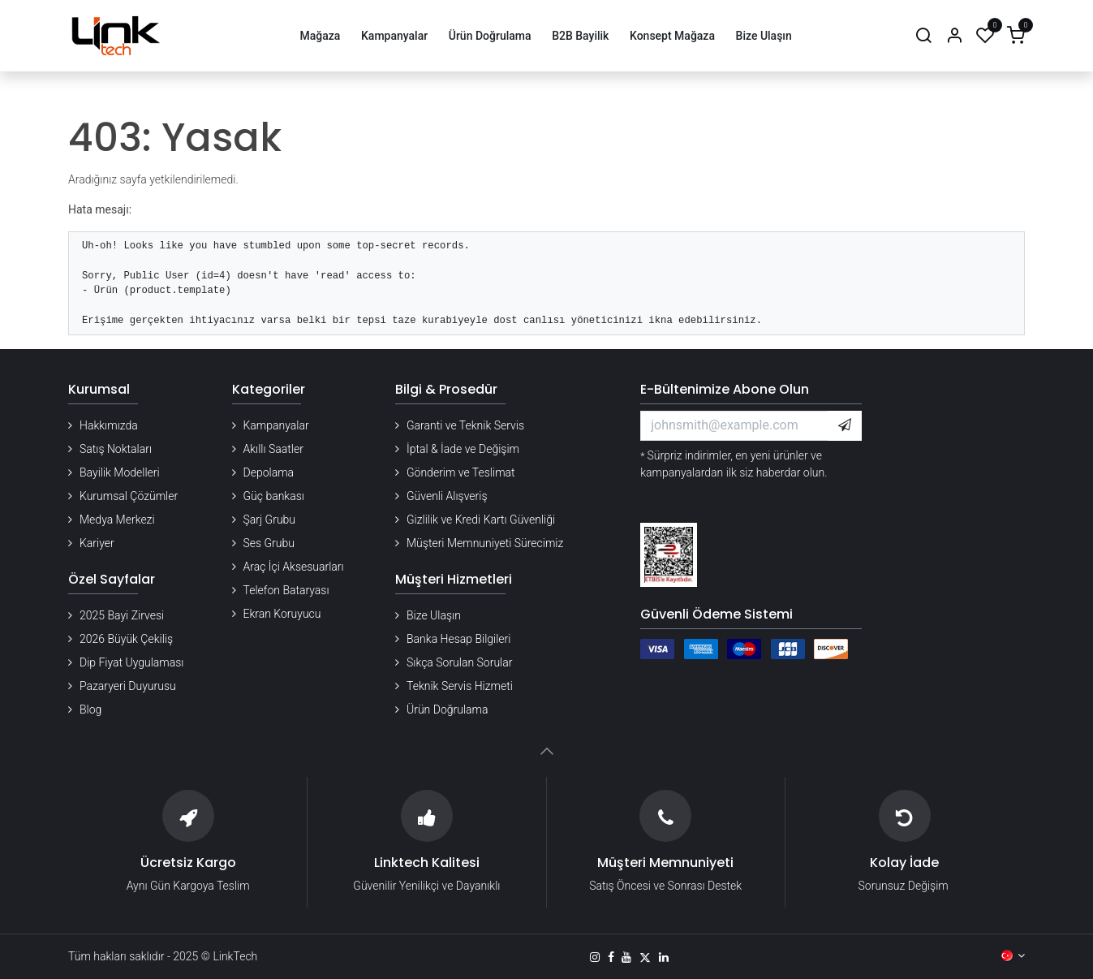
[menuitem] (320, 36)
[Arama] (923, 36)
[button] (845, 425)
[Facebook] (611, 957)
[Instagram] (595, 957)
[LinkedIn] (664, 957)
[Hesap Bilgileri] (954, 36)
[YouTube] (626, 957)
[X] (645, 957)
